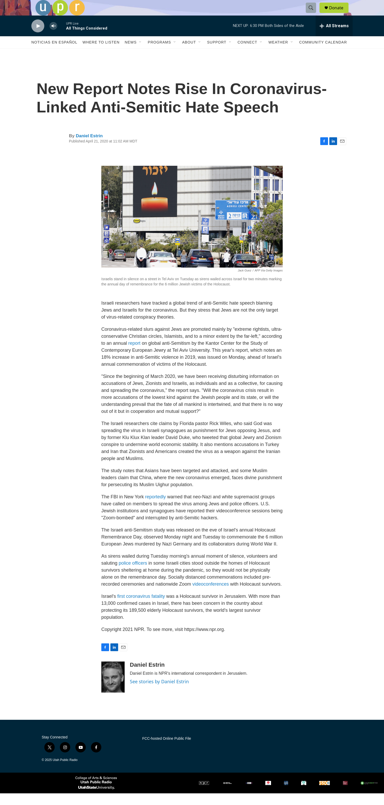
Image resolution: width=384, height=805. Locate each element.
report (134, 354)
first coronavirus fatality (141, 607)
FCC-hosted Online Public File (166, 750)
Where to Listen (100, 54)
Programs (159, 54)
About (189, 54)
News (131, 54)
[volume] (53, 38)
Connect (247, 54)
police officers (133, 574)
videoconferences (210, 595)
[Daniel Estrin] (113, 688)
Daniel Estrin (89, 147)
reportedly (155, 508)
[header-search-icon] (313, 14)
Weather (278, 54)
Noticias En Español (54, 54)
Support (216, 54)
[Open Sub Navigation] (140, 54)
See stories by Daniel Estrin (159, 693)
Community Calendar (323, 54)
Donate (339, 13)
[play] (38, 38)
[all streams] (334, 37)
